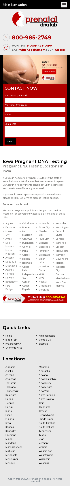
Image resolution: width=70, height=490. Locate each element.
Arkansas (10, 379)
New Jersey (45, 383)
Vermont (43, 443)
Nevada (43, 375)
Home (8, 335)
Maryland (10, 443)
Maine (8, 439)
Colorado (10, 387)
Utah (41, 439)
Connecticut (11, 391)
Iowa (8, 423)
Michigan (10, 451)
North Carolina (47, 395)
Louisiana (10, 435)
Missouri (10, 463)
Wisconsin (44, 459)
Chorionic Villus (13, 347)
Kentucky (10, 431)
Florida (9, 399)
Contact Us (45, 339)
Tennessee (45, 431)
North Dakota (46, 399)
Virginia (43, 447)
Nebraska (44, 371)
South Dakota (46, 427)
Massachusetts (13, 447)
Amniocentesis (47, 335)
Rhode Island (46, 419)
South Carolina (47, 423)
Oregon (43, 411)
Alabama (10, 367)
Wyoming (44, 463)
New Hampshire (48, 379)
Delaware (10, 395)
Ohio (41, 403)
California (10, 383)
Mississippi (11, 459)
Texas (42, 435)
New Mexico (45, 387)
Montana (44, 367)
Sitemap (43, 343)
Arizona (9, 375)
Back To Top (58, 412)
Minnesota (11, 455)
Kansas (9, 427)
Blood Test (11, 339)
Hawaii (9, 407)
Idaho (8, 411)
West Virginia (46, 455)
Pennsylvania (46, 415)
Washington (45, 451)
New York (44, 391)
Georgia (9, 403)
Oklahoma (44, 407)
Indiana (9, 419)
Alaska (9, 371)
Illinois (8, 415)
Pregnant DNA (13, 343)
